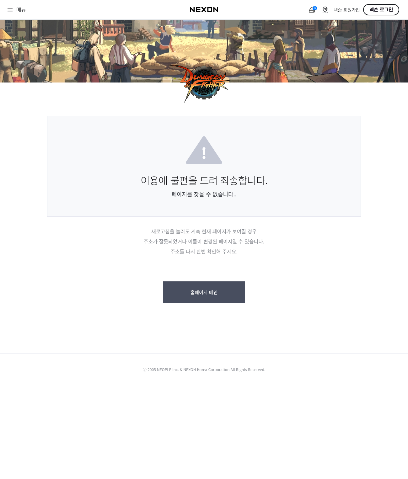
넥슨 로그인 (381, 10)
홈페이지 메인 (203, 292)
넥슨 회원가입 (347, 10)
